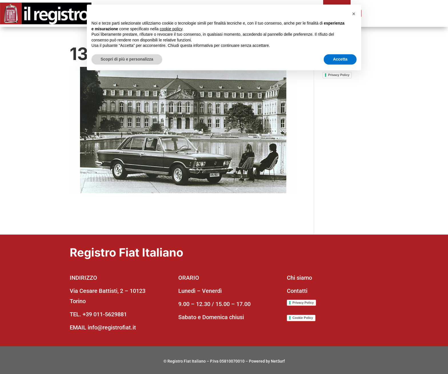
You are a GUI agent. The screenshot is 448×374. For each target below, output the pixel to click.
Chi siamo (299, 277)
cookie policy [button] (171, 29)
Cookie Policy (303, 317)
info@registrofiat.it (112, 327)
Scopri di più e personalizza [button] (127, 59)
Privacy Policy (339, 75)
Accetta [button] (340, 59)
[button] (353, 13)
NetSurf (278, 361)
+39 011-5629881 (105, 314)
